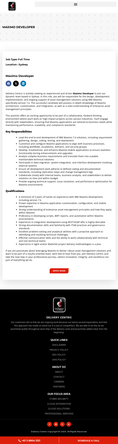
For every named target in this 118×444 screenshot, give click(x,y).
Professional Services (59, 413)
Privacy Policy (59, 349)
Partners (59, 386)
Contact (59, 376)
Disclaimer (59, 344)
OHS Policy (59, 359)
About (59, 371)
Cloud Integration (59, 403)
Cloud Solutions (59, 408)
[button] (75, 4)
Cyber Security (59, 398)
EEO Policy (59, 354)
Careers (59, 381)
